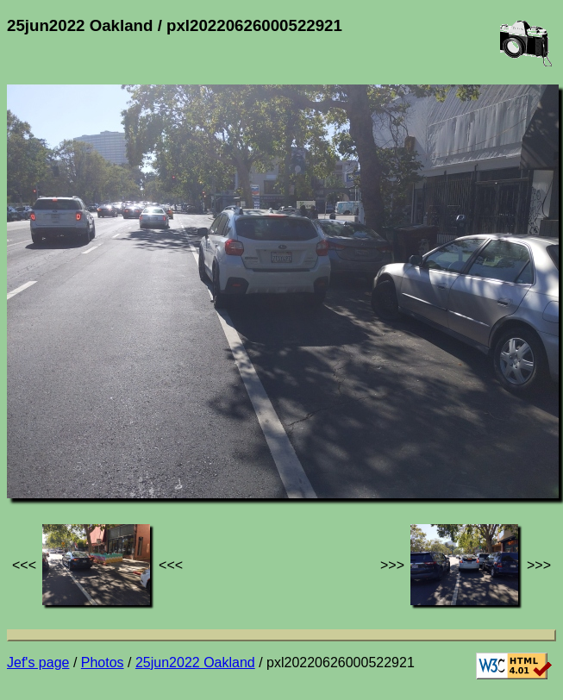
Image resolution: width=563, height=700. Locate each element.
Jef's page (38, 662)
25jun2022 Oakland (195, 662)
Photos (102, 662)
